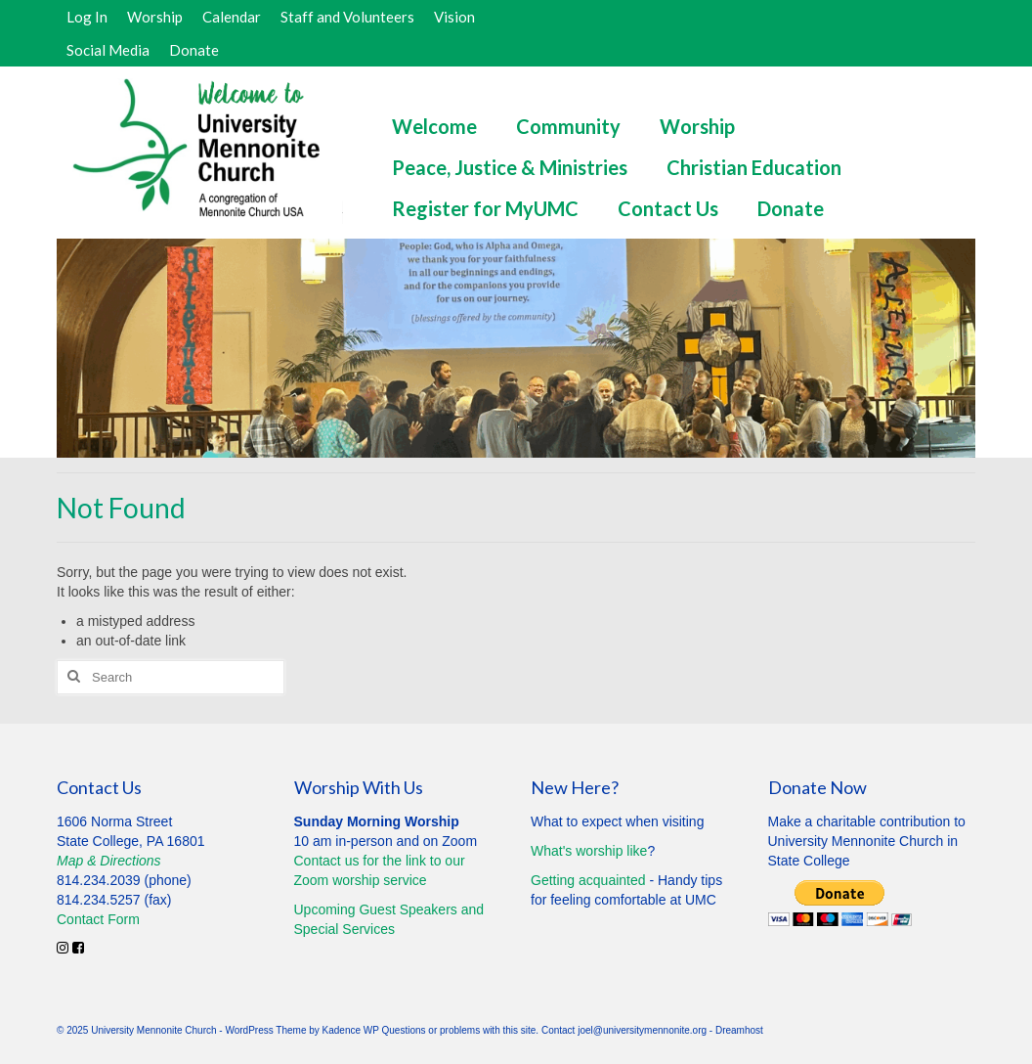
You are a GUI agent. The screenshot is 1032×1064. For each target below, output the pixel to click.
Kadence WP (350, 1030)
